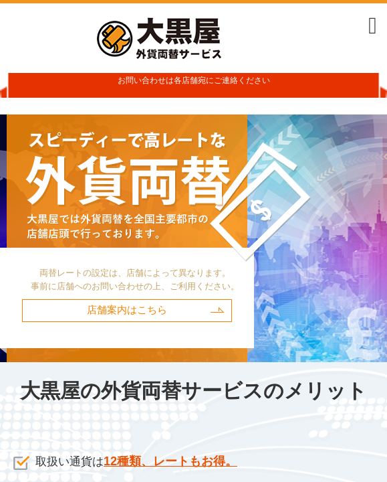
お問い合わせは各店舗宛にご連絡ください (194, 80)
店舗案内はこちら (127, 310)
